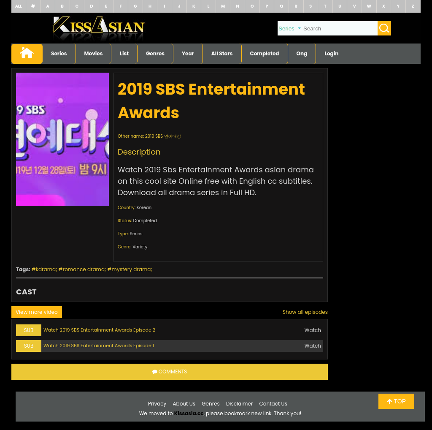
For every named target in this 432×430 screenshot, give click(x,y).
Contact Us (273, 403)
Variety (139, 247)
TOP (396, 401)
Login (331, 53)
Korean (144, 207)
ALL (18, 6)
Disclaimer (239, 403)
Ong (302, 53)
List (124, 53)
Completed (264, 53)
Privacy (157, 403)
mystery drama (131, 269)
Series (59, 53)
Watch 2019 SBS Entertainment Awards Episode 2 (99, 330)
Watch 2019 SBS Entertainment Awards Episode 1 (98, 345)
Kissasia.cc (189, 413)
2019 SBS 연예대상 (163, 136)
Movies (93, 53)
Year (188, 53)
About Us (184, 403)
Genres (155, 53)
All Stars (222, 53)
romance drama (84, 269)
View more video (37, 312)
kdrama (46, 269)
